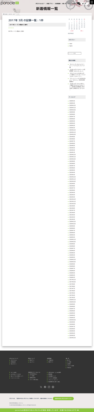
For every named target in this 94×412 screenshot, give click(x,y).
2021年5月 (72, 214)
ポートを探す (14, 372)
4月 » (81, 30)
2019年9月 (72, 243)
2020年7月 (72, 230)
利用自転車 (13, 362)
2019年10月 (72, 241)
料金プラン (32, 360)
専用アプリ (51, 362)
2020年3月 (72, 237)
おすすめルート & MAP (16, 374)
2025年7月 (72, 116)
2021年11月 (72, 201)
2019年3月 (72, 257)
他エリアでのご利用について (18, 376)
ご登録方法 (51, 360)
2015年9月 (72, 322)
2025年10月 (72, 110)
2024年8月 (72, 139)
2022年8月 (72, 185)
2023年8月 (72, 163)
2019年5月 (72, 252)
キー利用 (69, 362)
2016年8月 (72, 306)
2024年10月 (72, 134)
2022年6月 (72, 190)
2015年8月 (72, 324)
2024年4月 (72, 147)
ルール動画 (32, 375)
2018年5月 (72, 273)
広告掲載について (52, 376)
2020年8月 (72, 228)
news (70, 43)
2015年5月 (72, 331)
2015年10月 (72, 319)
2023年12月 (72, 154)
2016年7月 (72, 308)
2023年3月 (72, 174)
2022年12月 (72, 177)
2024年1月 (72, 152)
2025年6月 (72, 118)
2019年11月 (72, 239)
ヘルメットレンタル (16, 377)
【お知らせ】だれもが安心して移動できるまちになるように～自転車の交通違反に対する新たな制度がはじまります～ (77, 86)
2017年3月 (72, 297)
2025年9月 (72, 112)
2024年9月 (72, 136)
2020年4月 (72, 235)
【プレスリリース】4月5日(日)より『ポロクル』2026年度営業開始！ (77, 80)
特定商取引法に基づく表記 (55, 381)
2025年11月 (72, 107)
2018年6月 (72, 270)
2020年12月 (72, 221)
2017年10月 (72, 281)
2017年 (10, 14)
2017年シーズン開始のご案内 (18, 25)
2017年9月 (72, 284)
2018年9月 (72, 264)
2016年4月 (72, 315)
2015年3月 (72, 335)
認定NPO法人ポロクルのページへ (63, 398)
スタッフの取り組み (34, 379)
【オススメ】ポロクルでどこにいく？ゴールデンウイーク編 (77, 66)
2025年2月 (72, 127)
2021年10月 (72, 203)
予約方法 (69, 367)
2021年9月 (72, 206)
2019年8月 (72, 246)
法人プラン (32, 362)
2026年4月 (72, 101)
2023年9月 (72, 161)
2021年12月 (72, 199)
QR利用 (69, 363)
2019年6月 (72, 250)
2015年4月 (72, 333)
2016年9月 (72, 304)
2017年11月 (72, 279)
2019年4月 (72, 255)
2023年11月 (72, 156)
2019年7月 (72, 248)
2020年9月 (72, 226)
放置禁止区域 (33, 377)
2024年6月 (72, 143)
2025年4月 (72, 123)
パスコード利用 (71, 365)
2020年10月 (72, 223)
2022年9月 (72, 183)
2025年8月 (72, 114)
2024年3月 (72, 150)
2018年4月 (72, 275)
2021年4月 (72, 217)
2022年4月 (72, 194)
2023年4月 (72, 172)
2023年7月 (72, 165)
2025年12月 (72, 105)
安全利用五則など (34, 374)
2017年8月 (72, 286)
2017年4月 (72, 295)
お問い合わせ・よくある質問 (55, 372)
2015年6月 (72, 328)
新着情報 (50, 374)
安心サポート (14, 363)
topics (71, 45)
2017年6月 (72, 290)
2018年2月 (72, 277)
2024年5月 (72, 145)
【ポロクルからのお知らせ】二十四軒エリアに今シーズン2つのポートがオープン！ (77, 75)
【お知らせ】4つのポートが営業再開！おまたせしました (77, 70)
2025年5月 (72, 121)
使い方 (69, 360)
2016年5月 (72, 313)
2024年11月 (72, 132)
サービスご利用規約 (53, 377)
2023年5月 (72, 170)
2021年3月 (72, 219)
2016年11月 (72, 299)
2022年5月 (72, 192)
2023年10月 (72, 159)
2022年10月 (72, 181)
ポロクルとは (14, 360)
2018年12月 (72, 259)
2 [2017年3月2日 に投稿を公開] (76, 21)
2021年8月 (72, 208)
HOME (5, 14)
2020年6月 (72, 232)
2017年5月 (72, 293)
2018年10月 (72, 261)
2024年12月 (72, 130)
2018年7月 (72, 268)
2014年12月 (72, 337)
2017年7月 (72, 288)
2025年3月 (72, 125)
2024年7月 (72, 141)
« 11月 (71, 30)
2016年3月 (72, 317)
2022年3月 (72, 197)
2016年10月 (72, 302)
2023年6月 (72, 168)
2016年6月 (72, 310)
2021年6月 (72, 212)
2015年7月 (72, 326)
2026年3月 (72, 103)
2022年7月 (72, 188)
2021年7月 (72, 210)
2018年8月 (72, 266)
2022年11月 (72, 179)
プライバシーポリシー (53, 379)
